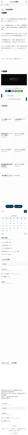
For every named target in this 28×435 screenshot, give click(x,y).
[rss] (15, 426)
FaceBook (18, 206)
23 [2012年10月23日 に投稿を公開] (6, 228)
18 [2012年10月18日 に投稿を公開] (14, 225)
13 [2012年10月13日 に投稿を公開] (21, 223)
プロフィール (9, 206)
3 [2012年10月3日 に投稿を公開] (10, 220)
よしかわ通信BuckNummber (20, 428)
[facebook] (13, 426)
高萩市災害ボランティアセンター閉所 (10, 251)
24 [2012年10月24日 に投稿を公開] (10, 228)
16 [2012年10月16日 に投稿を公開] (6, 225)
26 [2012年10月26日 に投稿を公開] (17, 228)
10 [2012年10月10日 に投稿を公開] (10, 223)
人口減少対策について (7, 245)
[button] (6, 91)
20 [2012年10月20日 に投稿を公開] (21, 225)
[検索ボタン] (2, 2)
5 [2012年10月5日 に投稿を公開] (17, 220)
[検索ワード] (14, 211)
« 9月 (2, 233)
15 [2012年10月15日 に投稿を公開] (3, 225)
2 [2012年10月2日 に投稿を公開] (6, 220)
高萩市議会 (11, 430)
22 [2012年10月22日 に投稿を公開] (3, 228)
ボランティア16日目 (6, 254)
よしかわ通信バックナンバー (11, 273)
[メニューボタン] (26, 2)
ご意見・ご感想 (16, 430)
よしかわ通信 (14, 2)
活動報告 (4, 12)
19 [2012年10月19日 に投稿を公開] (17, 225)
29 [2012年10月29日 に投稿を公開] (3, 230)
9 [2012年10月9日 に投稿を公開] (6, 223)
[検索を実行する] (25, 211)
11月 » (25, 233)
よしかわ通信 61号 (6, 242)
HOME (3, 428)
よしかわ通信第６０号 (7, 248)
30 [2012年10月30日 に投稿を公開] (6, 230)
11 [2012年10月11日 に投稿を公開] (14, 223)
